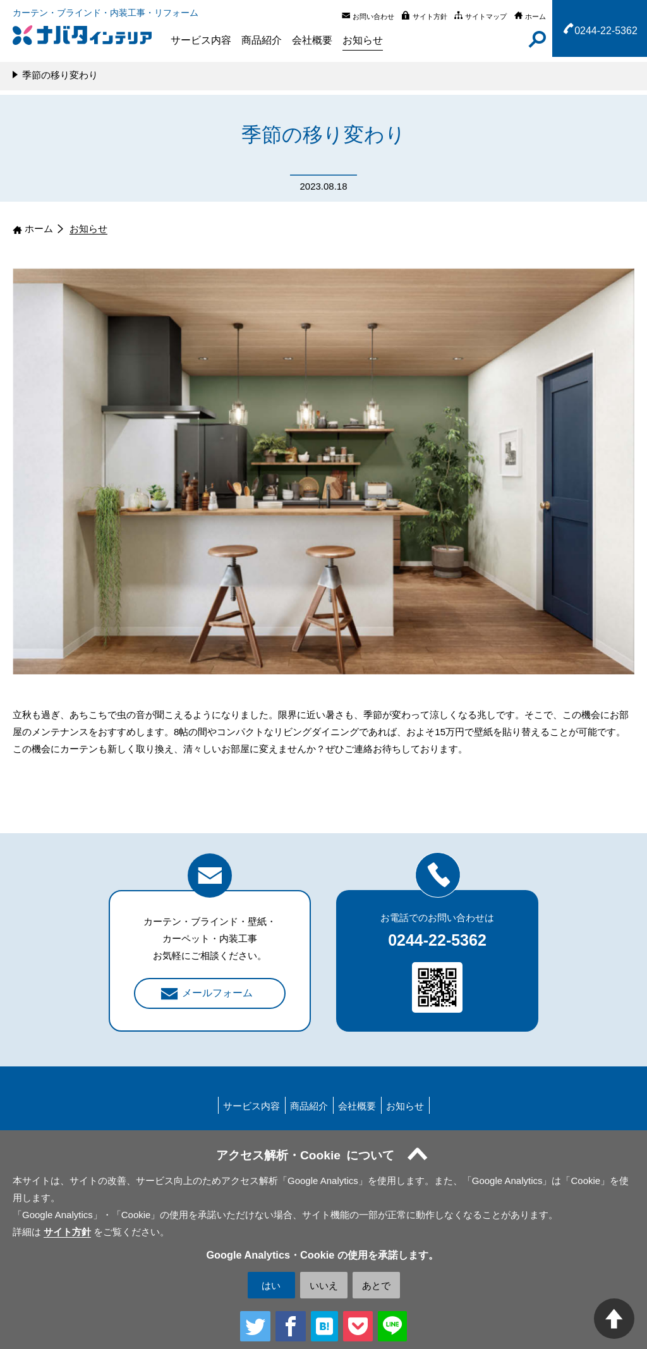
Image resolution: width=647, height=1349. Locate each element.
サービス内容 (201, 40)
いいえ (324, 1285)
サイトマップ (486, 16)
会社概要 (312, 40)
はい (271, 1285)
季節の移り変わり (60, 75)
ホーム (535, 16)
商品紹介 (261, 40)
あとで (376, 1285)
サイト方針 (430, 16)
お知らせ (362, 40)
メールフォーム (217, 992)
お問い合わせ (373, 16)
